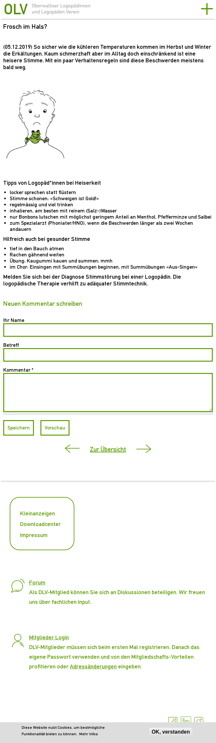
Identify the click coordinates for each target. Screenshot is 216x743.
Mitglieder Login (49, 637)
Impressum (34, 534)
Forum (37, 582)
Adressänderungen (93, 666)
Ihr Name (13, 320)
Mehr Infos (88, 734)
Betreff (11, 345)
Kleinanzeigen (37, 513)
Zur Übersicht (108, 449)
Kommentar (18, 370)
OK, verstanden (171, 732)
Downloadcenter (40, 524)
